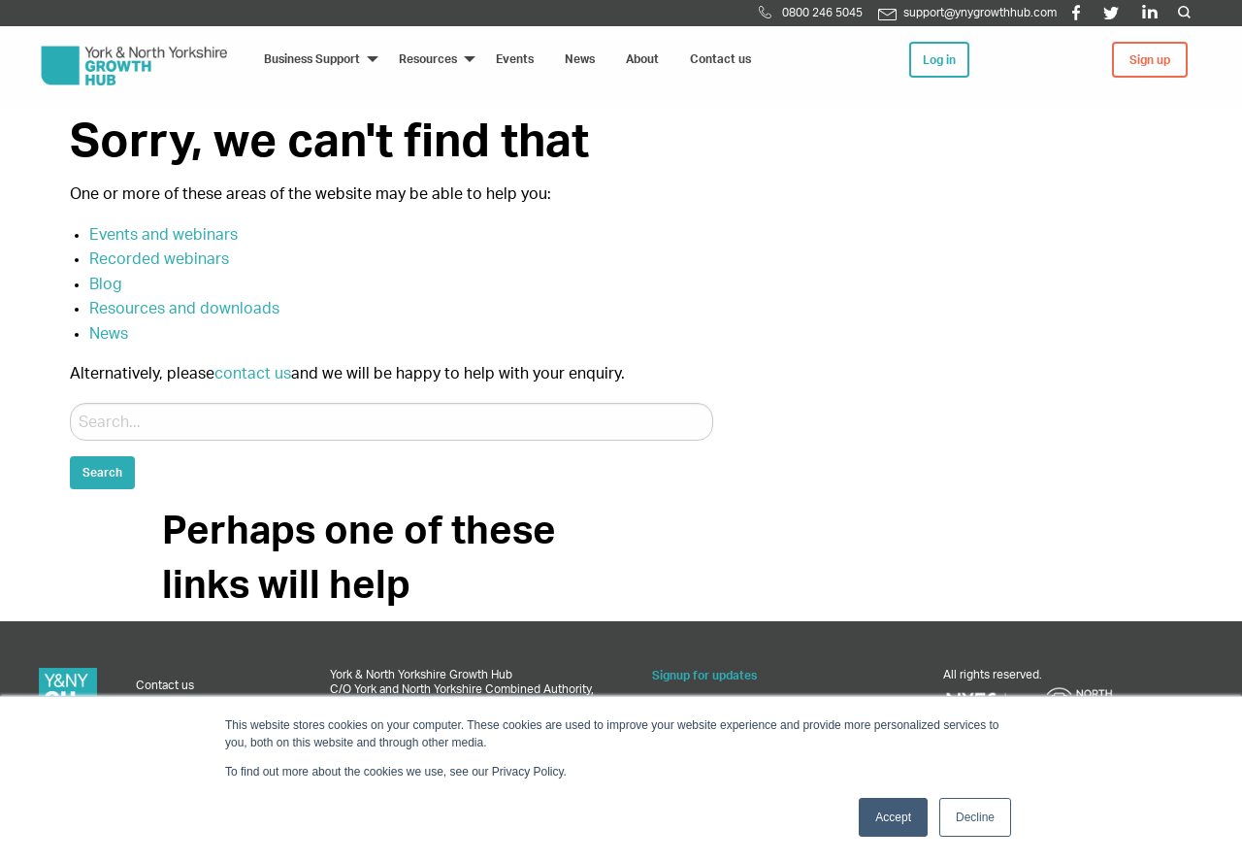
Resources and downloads (184, 308)
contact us (252, 373)
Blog (105, 284)
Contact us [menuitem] (720, 59)
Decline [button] (975, 817)
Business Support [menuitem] (312, 59)
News (108, 334)
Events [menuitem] (515, 59)
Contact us (165, 685)
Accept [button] (893, 817)
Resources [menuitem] (428, 59)
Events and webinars (163, 235)
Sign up (1149, 60)
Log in (939, 60)
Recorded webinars (159, 259)
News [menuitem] (580, 59)
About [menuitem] (642, 59)
